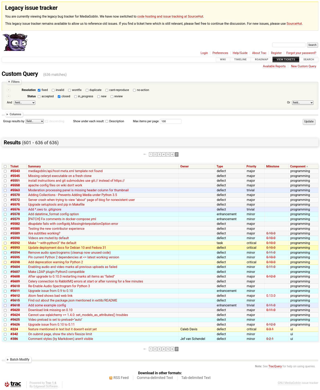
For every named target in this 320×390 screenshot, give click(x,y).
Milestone (272, 166)
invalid (60, 90)
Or (288, 102)
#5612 (15, 296)
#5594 (15, 252)
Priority (251, 166)
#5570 (15, 195)
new (103, 96)
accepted (48, 96)
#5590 (15, 238)
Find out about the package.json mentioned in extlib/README (72, 300)
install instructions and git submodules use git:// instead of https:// (76, 181)
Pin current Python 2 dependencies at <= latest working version (73, 257)
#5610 (15, 286)
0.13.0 (270, 296)
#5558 (15, 185)
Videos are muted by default (48, 238)
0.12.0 (270, 276)
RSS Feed (121, 378)
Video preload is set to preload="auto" (55, 320)
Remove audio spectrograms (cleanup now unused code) (69, 252)
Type (220, 166)
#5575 (15, 204)
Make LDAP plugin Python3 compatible (56, 272)
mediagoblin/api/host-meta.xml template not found (65, 171)
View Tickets (286, 59)
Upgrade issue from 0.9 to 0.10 (50, 291)
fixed (45, 90)
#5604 (15, 267)
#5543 (15, 171)
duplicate (95, 90)
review (118, 96)
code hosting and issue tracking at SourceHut (170, 16)
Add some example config (47, 305)
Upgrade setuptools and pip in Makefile (56, 204)
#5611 (15, 291)
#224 (14, 329)
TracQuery (275, 366)
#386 (14, 339)
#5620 (15, 310)
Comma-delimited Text (155, 378)
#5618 (15, 305)
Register (276, 53)
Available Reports (274, 66)
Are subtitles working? (44, 233)
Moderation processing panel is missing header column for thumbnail (78, 190)
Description (115, 121)
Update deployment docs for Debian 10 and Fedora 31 (67, 248)
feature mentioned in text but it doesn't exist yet (62, 329)
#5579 (15, 219)
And (9, 102)
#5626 (15, 324)
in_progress (85, 96)
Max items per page (146, 121)
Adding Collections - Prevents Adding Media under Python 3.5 (72, 195)
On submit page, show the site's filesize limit (60, 334)
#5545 (15, 176)
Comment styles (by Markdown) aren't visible (60, 339)
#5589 (15, 233)
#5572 (15, 200)
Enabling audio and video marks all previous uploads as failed (72, 267)
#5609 (15, 281)
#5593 (15, 248)
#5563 (15, 190)
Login (204, 53)
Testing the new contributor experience (56, 229)
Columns (15, 114)
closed (65, 96)
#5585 (15, 229)
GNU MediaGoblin (289, 383)
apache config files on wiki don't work (55, 185)
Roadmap (261, 59)
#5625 (15, 320)
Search (308, 59)
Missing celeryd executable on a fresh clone (59, 176)
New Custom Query (303, 66)
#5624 (15, 315)
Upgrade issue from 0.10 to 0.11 (51, 324)
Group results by (13, 121)
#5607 (15, 272)
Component (298, 166)
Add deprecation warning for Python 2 (55, 262)
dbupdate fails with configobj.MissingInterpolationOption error (73, 224)
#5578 (15, 214)
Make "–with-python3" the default (52, 243)
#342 (14, 334)
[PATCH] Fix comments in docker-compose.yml (62, 219)
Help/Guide (240, 53)
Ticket (14, 166)
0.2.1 (269, 339)
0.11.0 (270, 252)
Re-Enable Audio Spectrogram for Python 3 (59, 286)
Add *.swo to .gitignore (44, 209)
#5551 (15, 181)
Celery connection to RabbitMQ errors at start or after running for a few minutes (85, 281)
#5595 (15, 257)
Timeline (240, 59)
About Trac (259, 53)
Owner (184, 166)
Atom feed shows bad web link (50, 296)
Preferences (220, 53)
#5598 (15, 262)
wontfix (77, 90)
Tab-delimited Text (196, 378)
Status (31, 96)
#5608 (15, 276)
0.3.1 (269, 329)
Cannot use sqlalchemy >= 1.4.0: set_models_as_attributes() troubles (78, 315)
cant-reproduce (119, 90)
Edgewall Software (45, 386)
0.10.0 (270, 233)
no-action (143, 90)
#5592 (15, 243)
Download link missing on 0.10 (50, 310)
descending (56, 121)
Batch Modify (19, 359)
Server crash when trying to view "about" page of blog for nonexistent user (81, 200)
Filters (15, 81)
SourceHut (294, 24)
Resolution (29, 90)
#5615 (15, 300)
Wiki (223, 59)
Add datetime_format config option (53, 214)
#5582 (15, 224)
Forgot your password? (301, 53)
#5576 (15, 209)
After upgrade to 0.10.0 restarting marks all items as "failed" (71, 276)
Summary (34, 166)
